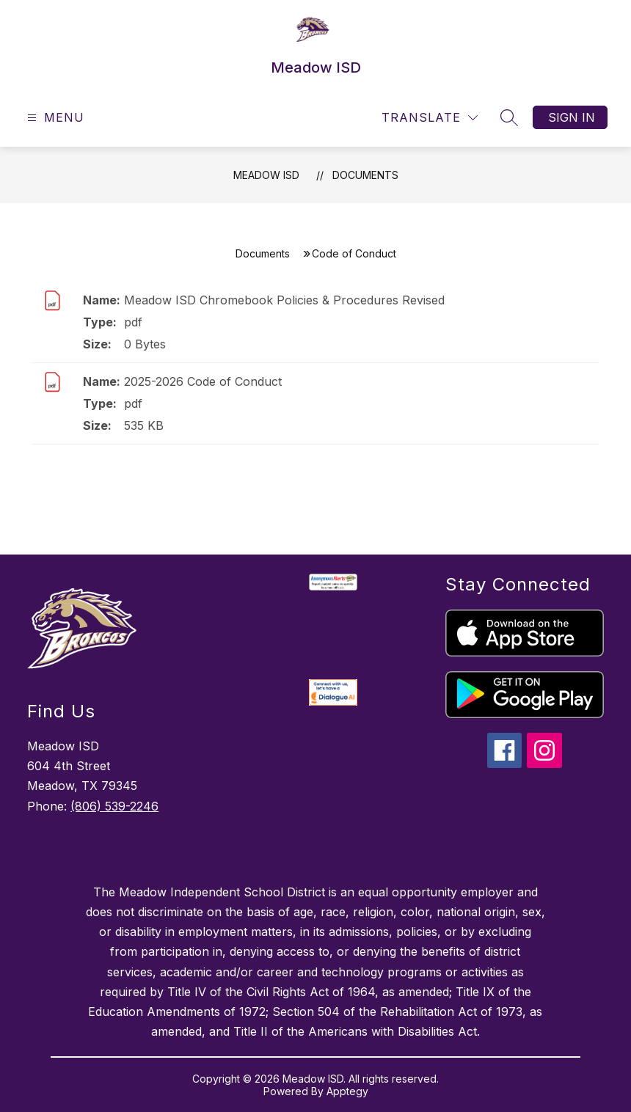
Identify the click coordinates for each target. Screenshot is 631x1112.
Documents (365, 175)
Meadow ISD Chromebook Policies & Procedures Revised (284, 300)
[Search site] (509, 117)
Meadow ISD (266, 175)
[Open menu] (53, 118)
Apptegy (347, 1091)
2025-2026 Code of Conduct (203, 381)
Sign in (571, 117)
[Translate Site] (429, 118)
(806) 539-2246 (114, 806)
